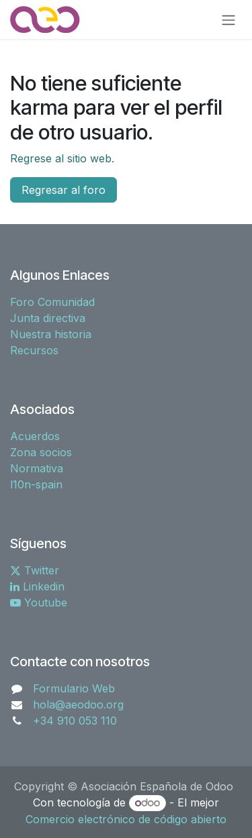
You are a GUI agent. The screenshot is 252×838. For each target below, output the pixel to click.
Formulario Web (74, 688)
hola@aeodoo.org (78, 704)
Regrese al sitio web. (62, 158)
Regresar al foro (64, 190)
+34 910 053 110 (75, 720)
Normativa (36, 468)
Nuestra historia (50, 334)
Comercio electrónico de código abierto (126, 819)
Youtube (38, 602)
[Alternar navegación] (228, 19)
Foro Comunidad (52, 302)
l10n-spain (36, 484)
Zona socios (41, 452)
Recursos (34, 350)
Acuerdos (35, 436)
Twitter (34, 570)
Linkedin (37, 586)
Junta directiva (47, 318)
